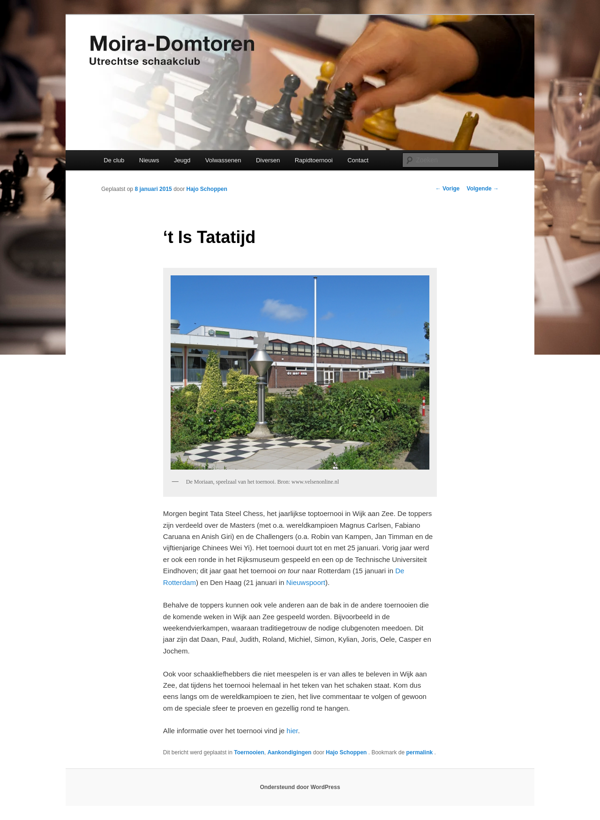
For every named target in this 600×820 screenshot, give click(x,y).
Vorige (447, 188)
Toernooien (249, 752)
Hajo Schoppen (206, 189)
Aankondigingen (289, 752)
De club (114, 160)
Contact (357, 160)
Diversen (268, 160)
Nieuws (149, 160)
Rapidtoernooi (314, 160)
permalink (420, 752)
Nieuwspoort (305, 582)
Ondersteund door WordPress (300, 787)
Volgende (483, 188)
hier (292, 731)
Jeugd (182, 160)
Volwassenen (223, 160)
